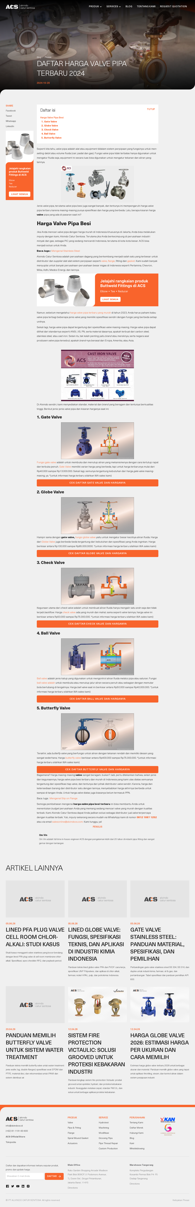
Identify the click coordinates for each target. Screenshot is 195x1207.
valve (104, 261)
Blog (129, 6)
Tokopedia (11, 1142)
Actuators (72, 1143)
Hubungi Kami (136, 1133)
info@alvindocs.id (14, 1126)
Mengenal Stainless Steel (65, 251)
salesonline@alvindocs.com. (67, 822)
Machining (104, 1128)
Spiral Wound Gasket (78, 1138)
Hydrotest (104, 1123)
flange (111, 261)
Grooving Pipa (106, 1138)
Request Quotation (173, 6)
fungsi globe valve (85, 537)
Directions (73, 1188)
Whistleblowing (137, 1149)
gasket (131, 261)
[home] (20, 6)
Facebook (11, 111)
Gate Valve (65, 467)
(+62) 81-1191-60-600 (17, 1131)
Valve (70, 1123)
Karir (132, 1143)
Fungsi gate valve (46, 462)
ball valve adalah (46, 683)
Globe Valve (48, 542)
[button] (95, 6)
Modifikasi (104, 1133)
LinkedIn (10, 126)
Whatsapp (11, 121)
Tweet (9, 116)
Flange (71, 1133)
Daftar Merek (136, 1128)
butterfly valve (73, 758)
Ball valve (42, 678)
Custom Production (108, 1149)
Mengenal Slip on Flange (63, 798)
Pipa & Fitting (74, 1128)
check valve (69, 612)
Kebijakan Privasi (181, 1200)
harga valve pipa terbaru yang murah (90, 313)
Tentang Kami (146, 6)
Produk (48, 57)
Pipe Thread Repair (108, 1143)
